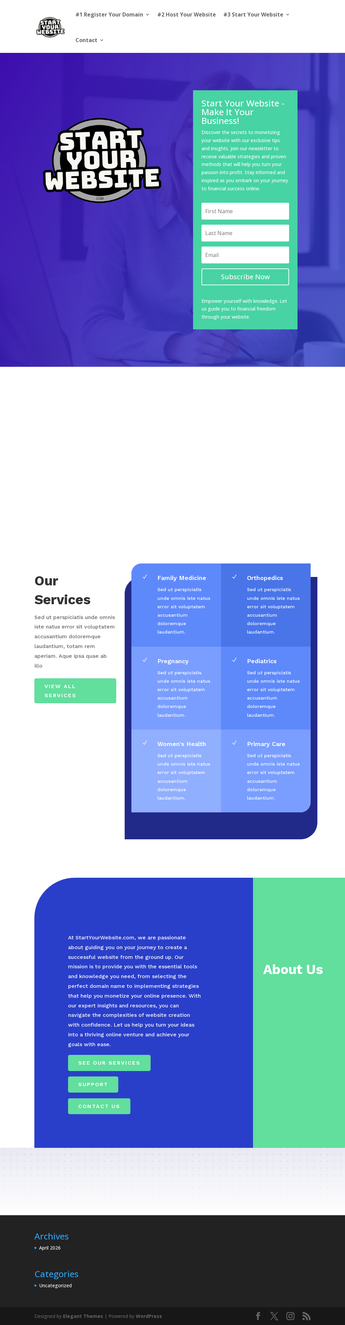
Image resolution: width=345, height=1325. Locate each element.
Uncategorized (55, 1285)
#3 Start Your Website (253, 14)
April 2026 (50, 1248)
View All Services (60, 691)
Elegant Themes (83, 1316)
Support (93, 1084)
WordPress (149, 1316)
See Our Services (109, 1063)
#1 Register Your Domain (109, 14)
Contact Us (99, 1106)
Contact (86, 40)
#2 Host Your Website (186, 14)
